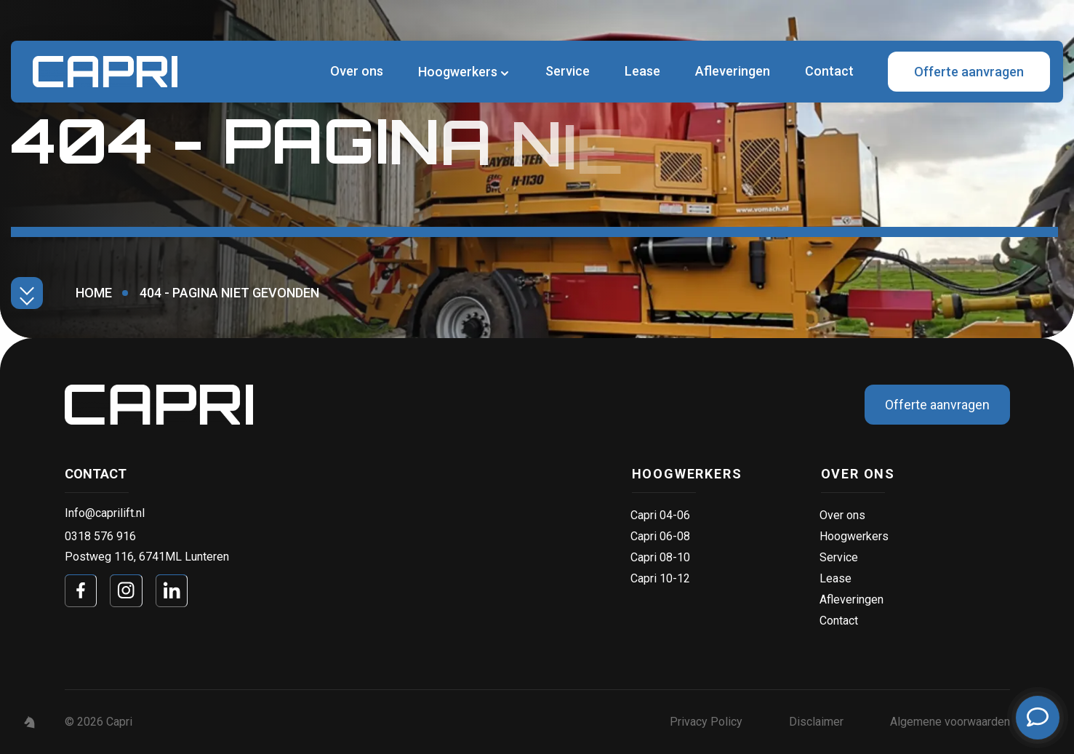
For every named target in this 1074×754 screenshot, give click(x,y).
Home (94, 292)
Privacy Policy (706, 722)
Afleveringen (732, 71)
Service (567, 71)
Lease (642, 71)
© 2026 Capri (98, 722)
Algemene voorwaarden (950, 722)
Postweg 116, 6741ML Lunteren (147, 557)
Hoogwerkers (457, 71)
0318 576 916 (100, 536)
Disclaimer (816, 722)
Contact (829, 71)
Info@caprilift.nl (105, 513)
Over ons (356, 71)
